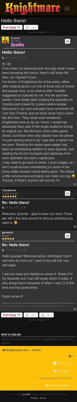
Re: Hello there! (15, 203)
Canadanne (9, 190)
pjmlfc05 (7, 232)
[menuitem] (55, 363)
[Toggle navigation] (67, 9)
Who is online (11, 334)
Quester (15, 38)
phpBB (26, 394)
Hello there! (13, 20)
